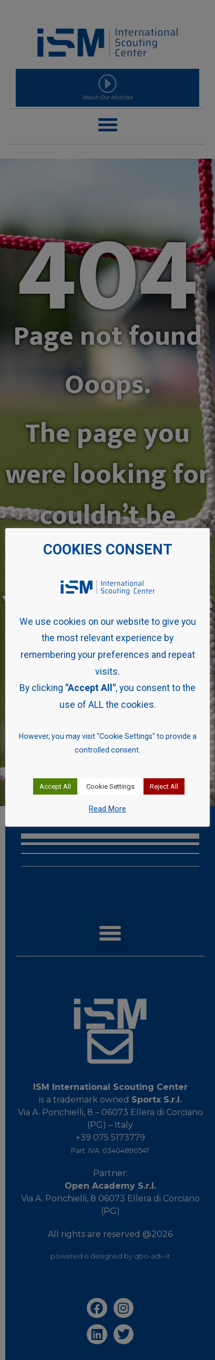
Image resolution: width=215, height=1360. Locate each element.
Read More (107, 808)
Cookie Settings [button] (110, 786)
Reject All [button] (164, 786)
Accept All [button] (55, 786)
